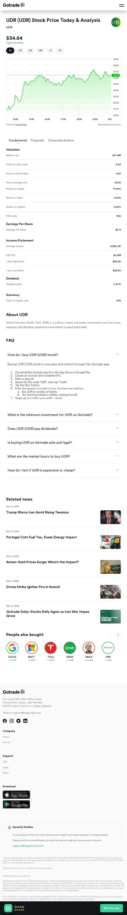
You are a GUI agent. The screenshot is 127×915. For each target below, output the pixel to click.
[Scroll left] (111, 635)
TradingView (21, 125)
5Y (60, 50)
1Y (50, 50)
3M (40, 50)
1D (10, 50)
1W (20, 50)
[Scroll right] (118, 635)
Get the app (111, 908)
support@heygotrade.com (27, 846)
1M (30, 50)
